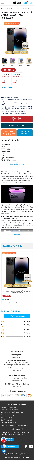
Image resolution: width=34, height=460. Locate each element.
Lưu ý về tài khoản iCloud (8, 422)
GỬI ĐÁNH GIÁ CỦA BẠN (17, 316)
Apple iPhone (19, 8)
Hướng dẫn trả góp (6, 417)
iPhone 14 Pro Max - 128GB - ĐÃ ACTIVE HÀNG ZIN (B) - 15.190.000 (17, 291)
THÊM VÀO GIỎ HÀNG (17, 126)
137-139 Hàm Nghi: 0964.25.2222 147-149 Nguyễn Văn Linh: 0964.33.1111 (17, 364)
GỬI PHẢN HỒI (10, 446)
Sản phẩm (11, 8)
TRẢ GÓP (9, 133)
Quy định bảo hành (6, 420)
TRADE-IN (25, 132)
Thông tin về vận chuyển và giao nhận (12, 412)
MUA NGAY (17, 119)
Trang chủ (3, 8)
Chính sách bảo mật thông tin (9, 410)
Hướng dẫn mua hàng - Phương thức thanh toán (15, 425)
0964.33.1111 (17, 370)
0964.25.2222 (17, 357)
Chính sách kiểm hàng (7, 415)
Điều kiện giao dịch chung (8, 407)
